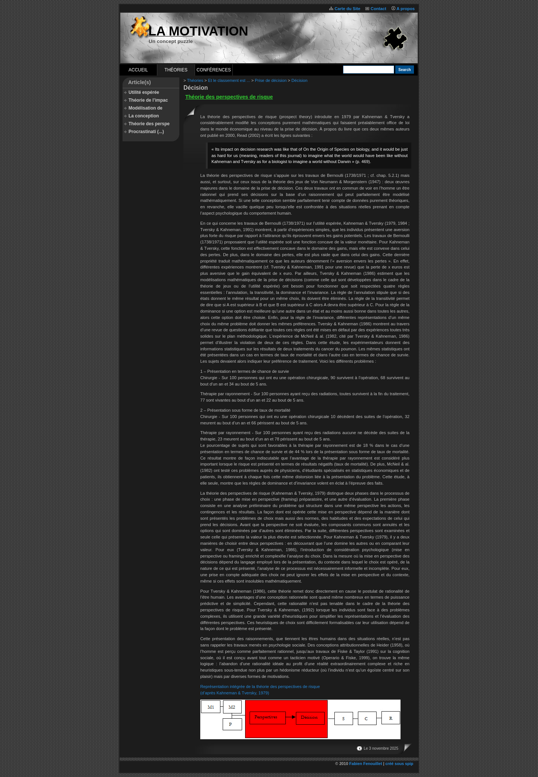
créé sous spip (399, 763)
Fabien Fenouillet (365, 763)
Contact (378, 8)
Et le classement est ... (229, 80)
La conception (144, 116)
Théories (175, 70)
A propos (405, 8)
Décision (299, 80)
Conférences (214, 70)
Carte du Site (347, 8)
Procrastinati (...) (146, 131)
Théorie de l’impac (148, 100)
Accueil (138, 70)
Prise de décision (271, 80)
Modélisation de (146, 108)
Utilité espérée (144, 92)
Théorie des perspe (149, 123)
